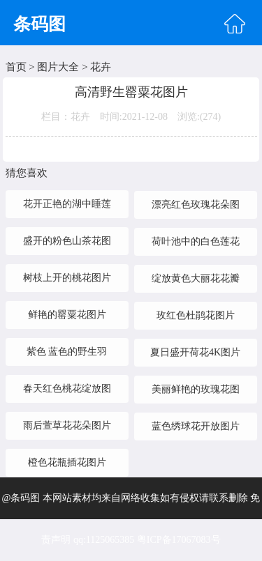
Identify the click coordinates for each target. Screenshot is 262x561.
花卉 (100, 66)
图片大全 (58, 66)
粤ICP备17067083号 (179, 540)
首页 (16, 66)
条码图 (39, 24)
